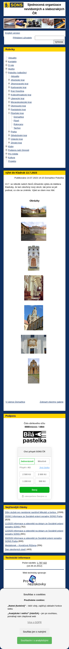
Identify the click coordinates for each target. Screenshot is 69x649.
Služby (11, 69)
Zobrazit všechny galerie (51, 402)
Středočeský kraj (19, 135)
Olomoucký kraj (18, 106)
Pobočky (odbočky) (17, 72)
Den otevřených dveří (15, 549)
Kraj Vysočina (17, 91)
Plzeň (16, 120)
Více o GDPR (34, 622)
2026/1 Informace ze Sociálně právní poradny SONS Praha (33, 516)
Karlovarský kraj (18, 87)
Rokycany (18, 124)
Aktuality (12, 58)
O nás (11, 65)
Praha (14, 131)
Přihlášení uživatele (22, 37)
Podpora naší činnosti (18, 150)
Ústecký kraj (17, 139)
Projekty (12, 161)
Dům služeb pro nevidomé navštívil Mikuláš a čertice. (31, 512)
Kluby (11, 146)
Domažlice (19, 117)
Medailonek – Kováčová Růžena (20, 545)
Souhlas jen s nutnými (34, 631)
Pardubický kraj (18, 109)
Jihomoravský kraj (19, 83)
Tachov (17, 128)
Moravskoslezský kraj (21, 102)
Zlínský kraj (16, 142)
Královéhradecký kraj (21, 94)
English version (12, 33)
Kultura (11, 157)
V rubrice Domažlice (15, 402)
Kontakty (12, 61)
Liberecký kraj (17, 98)
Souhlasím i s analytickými (34, 640)
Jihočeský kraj (18, 80)
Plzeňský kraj (17, 113)
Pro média (13, 154)
